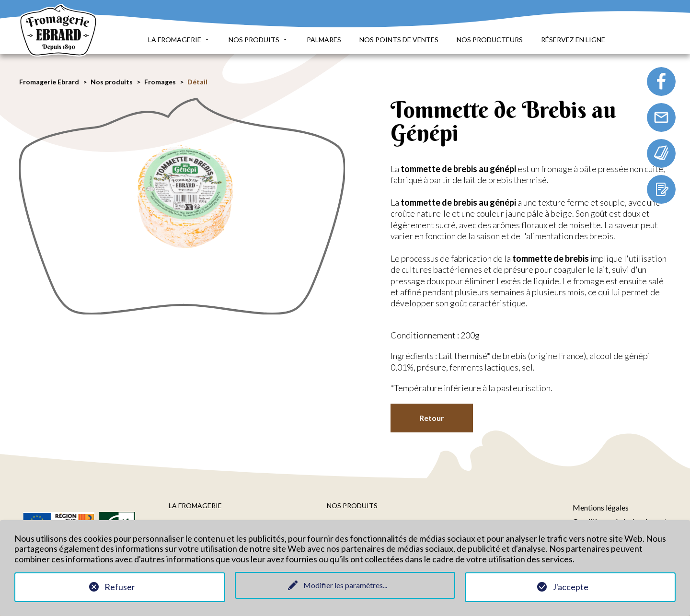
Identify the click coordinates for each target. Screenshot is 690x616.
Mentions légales (601, 507)
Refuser (119, 586)
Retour (431, 417)
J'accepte (570, 586)
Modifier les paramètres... (345, 585)
